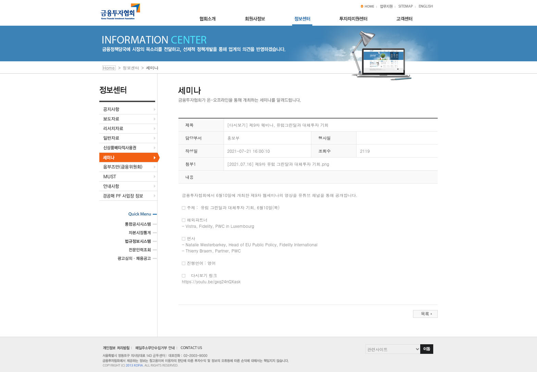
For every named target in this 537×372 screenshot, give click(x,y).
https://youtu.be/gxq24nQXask (211, 281)
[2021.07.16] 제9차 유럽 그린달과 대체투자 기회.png (278, 164)
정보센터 (131, 68)
